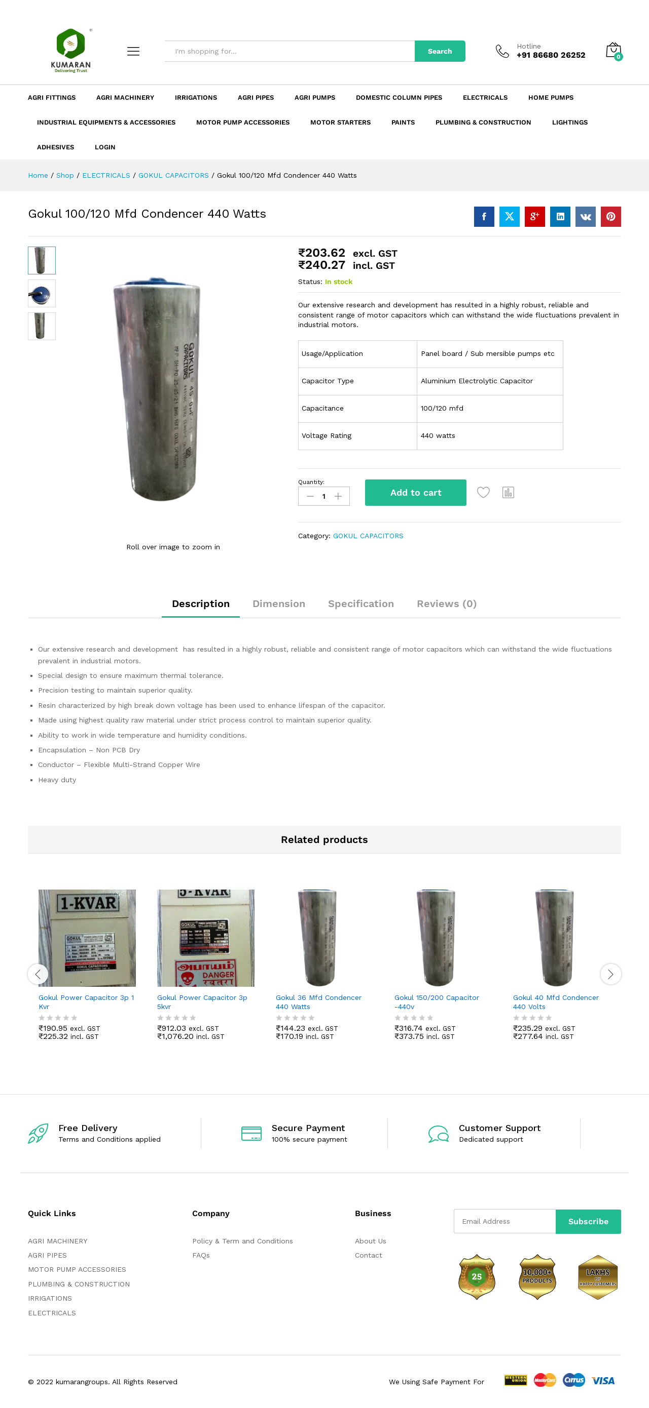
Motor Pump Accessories (243, 122)
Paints (403, 122)
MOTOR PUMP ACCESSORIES (77, 1269)
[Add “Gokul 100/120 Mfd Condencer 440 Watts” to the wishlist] (485, 492)
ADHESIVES (55, 147)
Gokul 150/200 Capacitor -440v (436, 1002)
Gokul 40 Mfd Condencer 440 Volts (556, 1002)
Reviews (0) (447, 603)
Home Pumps (550, 97)
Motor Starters (340, 122)
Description (201, 603)
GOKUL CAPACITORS (368, 535)
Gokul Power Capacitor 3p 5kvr (202, 1002)
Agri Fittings (52, 97)
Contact (368, 1255)
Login (105, 147)
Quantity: (311, 482)
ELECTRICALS (52, 1313)
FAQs (201, 1255)
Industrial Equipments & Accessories (106, 122)
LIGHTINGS (570, 122)
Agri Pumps (315, 97)
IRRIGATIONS (50, 1298)
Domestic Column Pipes (399, 97)
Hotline (529, 46)
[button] (510, 492)
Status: (310, 281)
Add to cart (416, 492)
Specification (361, 603)
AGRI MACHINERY (57, 1241)
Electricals (485, 97)
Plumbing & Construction (483, 122)
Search (440, 51)
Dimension (279, 603)
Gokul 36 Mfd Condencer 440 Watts (319, 1002)
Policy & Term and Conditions (242, 1241)
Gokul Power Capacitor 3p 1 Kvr (86, 1002)
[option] (87, 972)
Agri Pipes (256, 97)
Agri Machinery (125, 97)
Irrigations (196, 97)
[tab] (201, 608)
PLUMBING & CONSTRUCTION (79, 1284)
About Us (370, 1241)
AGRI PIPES (47, 1255)
